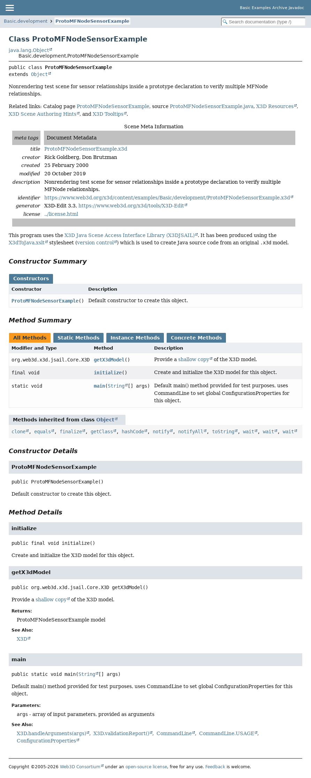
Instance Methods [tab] (135, 338)
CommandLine (174, 733)
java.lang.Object (29, 50)
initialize (108, 372)
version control (95, 242)
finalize (71, 431)
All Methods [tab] (29, 338)
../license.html (61, 214)
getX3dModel (109, 360)
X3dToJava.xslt (27, 242)
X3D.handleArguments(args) (51, 733)
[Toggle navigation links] (9, 8)
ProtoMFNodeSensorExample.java (211, 106)
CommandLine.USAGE (226, 733)
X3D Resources (275, 106)
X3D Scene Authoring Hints (42, 114)
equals (42, 431)
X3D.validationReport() (121, 733)
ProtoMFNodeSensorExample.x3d (85, 149)
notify (161, 431)
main (99, 386)
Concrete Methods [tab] (196, 338)
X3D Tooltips (108, 114)
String (116, 386)
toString (223, 431)
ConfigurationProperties (46, 740)
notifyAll (190, 431)
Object (39, 74)
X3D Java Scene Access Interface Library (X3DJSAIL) (130, 235)
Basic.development (25, 21)
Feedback (215, 766)
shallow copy (193, 359)
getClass (102, 431)
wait (248, 431)
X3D (22, 639)
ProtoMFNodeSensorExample (92, 21)
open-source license (146, 766)
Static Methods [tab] (78, 338)
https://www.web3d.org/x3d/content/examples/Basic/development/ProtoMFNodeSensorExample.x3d (167, 197)
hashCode (133, 431)
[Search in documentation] (263, 21)
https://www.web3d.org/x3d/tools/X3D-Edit (131, 205)
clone (18, 431)
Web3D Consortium (80, 766)
